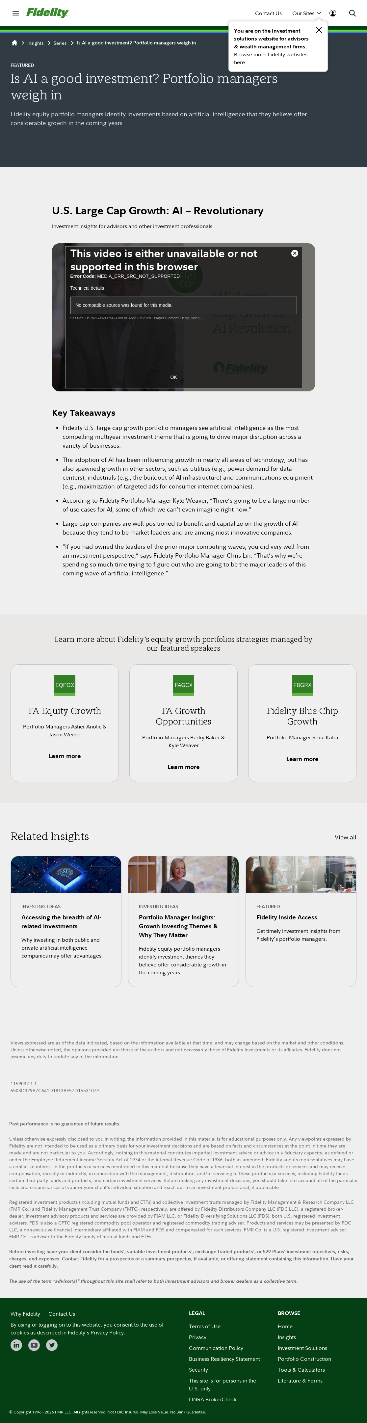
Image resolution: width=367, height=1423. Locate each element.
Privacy (197, 1337)
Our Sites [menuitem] (306, 13)
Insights (35, 43)
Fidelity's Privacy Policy (96, 1332)
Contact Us (268, 13)
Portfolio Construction (304, 1358)
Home (285, 1326)
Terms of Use (205, 1326)
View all (345, 837)
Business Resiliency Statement (224, 1358)
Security (198, 1369)
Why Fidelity (25, 1313)
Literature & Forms (300, 1380)
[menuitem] (16, 13)
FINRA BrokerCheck (213, 1399)
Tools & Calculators (301, 1369)
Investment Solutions (302, 1348)
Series (60, 43)
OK (173, 377)
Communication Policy (216, 1348)
